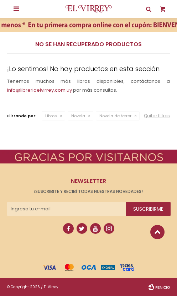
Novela (78, 116)
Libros (51, 116)
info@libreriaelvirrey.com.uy (39, 90)
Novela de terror (115, 116)
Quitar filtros (157, 116)
